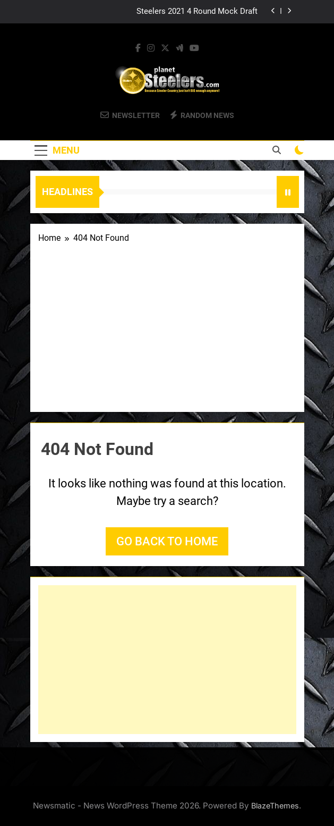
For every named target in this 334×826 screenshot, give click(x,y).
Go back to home (167, 541)
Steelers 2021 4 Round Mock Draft (197, 11)
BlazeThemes (275, 805)
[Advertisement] (167, 324)
